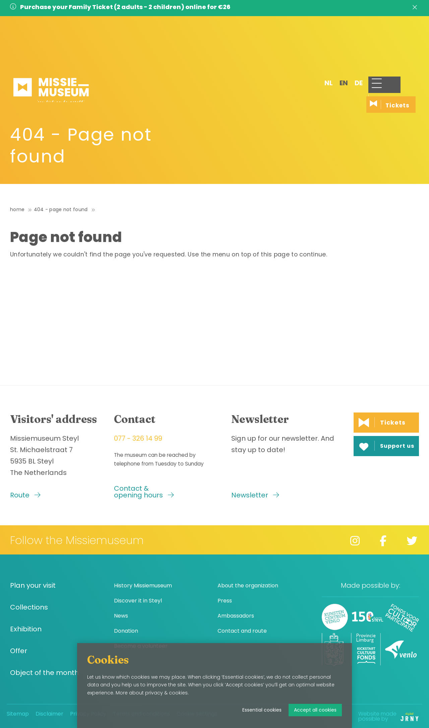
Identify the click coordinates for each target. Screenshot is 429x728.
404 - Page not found (61, 209)
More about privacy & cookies (152, 692)
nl (308, 42)
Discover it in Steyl (138, 600)
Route (25, 495)
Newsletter (255, 495)
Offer (18, 651)
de (338, 42)
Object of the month (44, 673)
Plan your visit (33, 585)
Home (17, 209)
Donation (126, 631)
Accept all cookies (315, 710)
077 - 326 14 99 (138, 438)
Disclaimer (49, 714)
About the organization (248, 585)
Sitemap (18, 714)
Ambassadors (236, 616)
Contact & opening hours (144, 491)
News (121, 616)
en (323, 42)
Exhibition (26, 629)
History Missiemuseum (143, 585)
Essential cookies (262, 710)
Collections (29, 607)
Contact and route (242, 631)
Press (225, 600)
